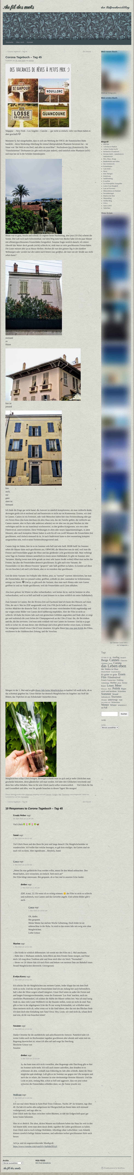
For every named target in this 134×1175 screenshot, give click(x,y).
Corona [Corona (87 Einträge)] (117, 665)
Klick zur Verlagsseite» (108, 94)
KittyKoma (107, 179)
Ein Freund (88, 52)
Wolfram (17, 1095)
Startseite (9, 42)
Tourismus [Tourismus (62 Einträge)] (116, 699)
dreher (31, 61)
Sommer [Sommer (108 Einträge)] (106, 696)
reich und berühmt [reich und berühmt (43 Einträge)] (109, 694)
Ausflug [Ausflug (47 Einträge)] (116, 660)
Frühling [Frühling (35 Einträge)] (120, 682)
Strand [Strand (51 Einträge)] (115, 696)
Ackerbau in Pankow (110, 149)
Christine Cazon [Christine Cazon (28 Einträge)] (106, 666)
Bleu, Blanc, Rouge (109, 161)
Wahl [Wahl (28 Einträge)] (120, 702)
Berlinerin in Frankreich (111, 154)
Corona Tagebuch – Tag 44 (16, 52)
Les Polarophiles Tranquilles (112, 186)
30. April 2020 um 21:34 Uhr (23, 819)
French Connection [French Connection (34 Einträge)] (108, 683)
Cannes (48, 794)
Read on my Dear (109, 198)
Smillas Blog (107, 203)
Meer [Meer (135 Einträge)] (118, 688)
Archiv (103, 727)
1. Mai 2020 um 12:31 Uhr (22, 947)
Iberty (105, 174)
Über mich (20, 42)
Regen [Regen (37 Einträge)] (123, 691)
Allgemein (29, 794)
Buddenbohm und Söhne (111, 164)
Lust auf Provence (109, 191)
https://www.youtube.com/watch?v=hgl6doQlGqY (35, 1146)
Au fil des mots (18, 6)
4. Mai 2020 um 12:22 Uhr (30, 1059)
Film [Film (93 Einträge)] (104, 679)
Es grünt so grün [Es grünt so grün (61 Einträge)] (109, 677)
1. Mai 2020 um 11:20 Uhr (22, 865)
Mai (60, 794)
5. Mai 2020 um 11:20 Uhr (22, 1098)
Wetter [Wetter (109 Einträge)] (105, 707)
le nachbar (106, 183)
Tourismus (65, 794)
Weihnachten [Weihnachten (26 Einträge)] (115, 705)
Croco (16, 861)
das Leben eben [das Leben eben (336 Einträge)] (113, 668)
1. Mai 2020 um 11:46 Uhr (30, 888)
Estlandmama (107, 169)
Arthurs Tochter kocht (110, 152)
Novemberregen (108, 196)
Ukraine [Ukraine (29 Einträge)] (104, 702)
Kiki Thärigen (108, 176)
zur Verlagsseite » (123, 648)
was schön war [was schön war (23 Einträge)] (105, 705)
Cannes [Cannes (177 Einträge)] (114, 662)
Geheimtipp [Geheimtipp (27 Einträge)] (105, 685)
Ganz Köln (106, 171)
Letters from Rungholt (110, 188)
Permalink (24, 797)
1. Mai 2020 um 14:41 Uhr (22, 980)
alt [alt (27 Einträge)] (110, 660)
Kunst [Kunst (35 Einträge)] (103, 688)
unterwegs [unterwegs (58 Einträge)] (113, 702)
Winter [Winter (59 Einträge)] (113, 707)
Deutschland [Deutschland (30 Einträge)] (105, 674)
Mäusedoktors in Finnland (112, 193)
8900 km (106, 147)
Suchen (124, 716)
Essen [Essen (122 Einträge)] (121, 677)
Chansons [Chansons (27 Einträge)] (123, 663)
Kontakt (30, 42)
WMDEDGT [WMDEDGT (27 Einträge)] (122, 708)
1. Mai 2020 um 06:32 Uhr (22, 838)
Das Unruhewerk (109, 166)
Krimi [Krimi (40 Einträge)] (124, 685)
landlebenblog (108, 181)
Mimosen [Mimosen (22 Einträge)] (104, 691)
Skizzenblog (107, 201)
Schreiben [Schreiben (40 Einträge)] (122, 694)
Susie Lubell (107, 208)
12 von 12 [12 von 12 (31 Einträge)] (104, 660)
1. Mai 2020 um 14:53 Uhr (37, 911)
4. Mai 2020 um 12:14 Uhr (22, 1029)
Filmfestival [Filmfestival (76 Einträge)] (114, 680)
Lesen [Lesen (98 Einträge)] (110, 688)
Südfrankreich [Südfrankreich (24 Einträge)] (105, 699)
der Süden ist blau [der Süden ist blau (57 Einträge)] (109, 671)
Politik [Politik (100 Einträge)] (116, 691)
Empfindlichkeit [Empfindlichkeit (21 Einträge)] (116, 674)
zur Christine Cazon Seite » (119, 645)
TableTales (106, 211)
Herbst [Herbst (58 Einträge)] (113, 685)
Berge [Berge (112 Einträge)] (104, 662)
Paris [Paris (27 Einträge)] (109, 691)
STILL (105, 206)
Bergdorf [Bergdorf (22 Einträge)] (123, 660)
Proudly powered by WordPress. (114, 1168)
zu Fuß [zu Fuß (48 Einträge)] (104, 710)
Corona (55, 794)
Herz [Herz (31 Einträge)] (119, 685)
